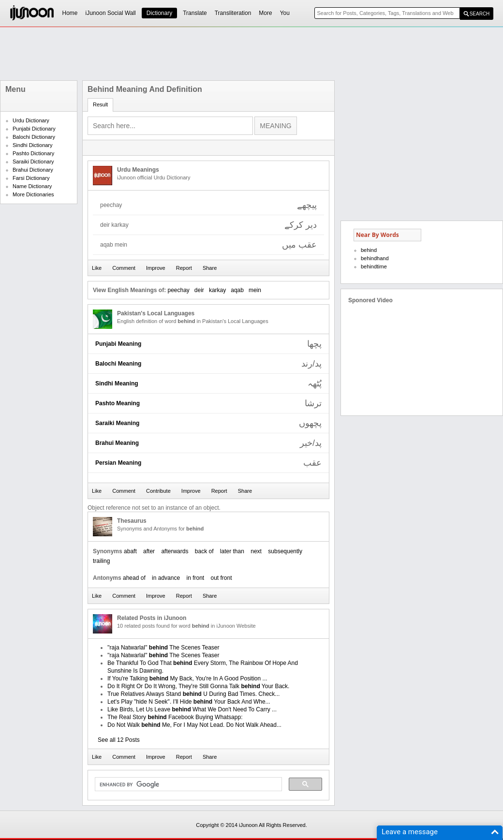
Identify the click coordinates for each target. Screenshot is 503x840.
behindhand (375, 258)
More (265, 13)
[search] (187, 784)
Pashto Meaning (117, 403)
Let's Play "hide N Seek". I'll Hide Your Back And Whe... (188, 701)
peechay (178, 290)
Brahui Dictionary (33, 170)
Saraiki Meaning (117, 423)
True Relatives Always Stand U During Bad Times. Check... (193, 694)
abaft (130, 551)
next (256, 551)
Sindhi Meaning (116, 383)
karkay (217, 290)
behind (369, 250)
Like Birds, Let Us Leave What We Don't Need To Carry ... (192, 709)
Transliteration (233, 13)
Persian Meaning (118, 462)
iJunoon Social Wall (111, 13)
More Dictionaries (33, 194)
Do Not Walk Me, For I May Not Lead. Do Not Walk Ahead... (194, 725)
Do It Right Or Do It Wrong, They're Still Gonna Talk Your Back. (198, 686)
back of (204, 551)
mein (255, 290)
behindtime (374, 266)
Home (70, 13)
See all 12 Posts (119, 740)
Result (100, 104)
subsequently (285, 551)
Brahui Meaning (117, 443)
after (149, 551)
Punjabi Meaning (118, 343)
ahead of (134, 578)
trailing (101, 561)
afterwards (174, 551)
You (285, 13)
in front (195, 578)
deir (199, 290)
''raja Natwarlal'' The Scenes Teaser (163, 647)
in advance (166, 578)
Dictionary (159, 13)
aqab (237, 290)
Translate (195, 13)
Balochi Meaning (118, 363)
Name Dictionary (32, 186)
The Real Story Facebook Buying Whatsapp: (174, 717)
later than (232, 551)
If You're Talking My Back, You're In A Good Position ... (187, 678)
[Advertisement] (38, 354)
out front (221, 578)
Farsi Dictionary (31, 178)
